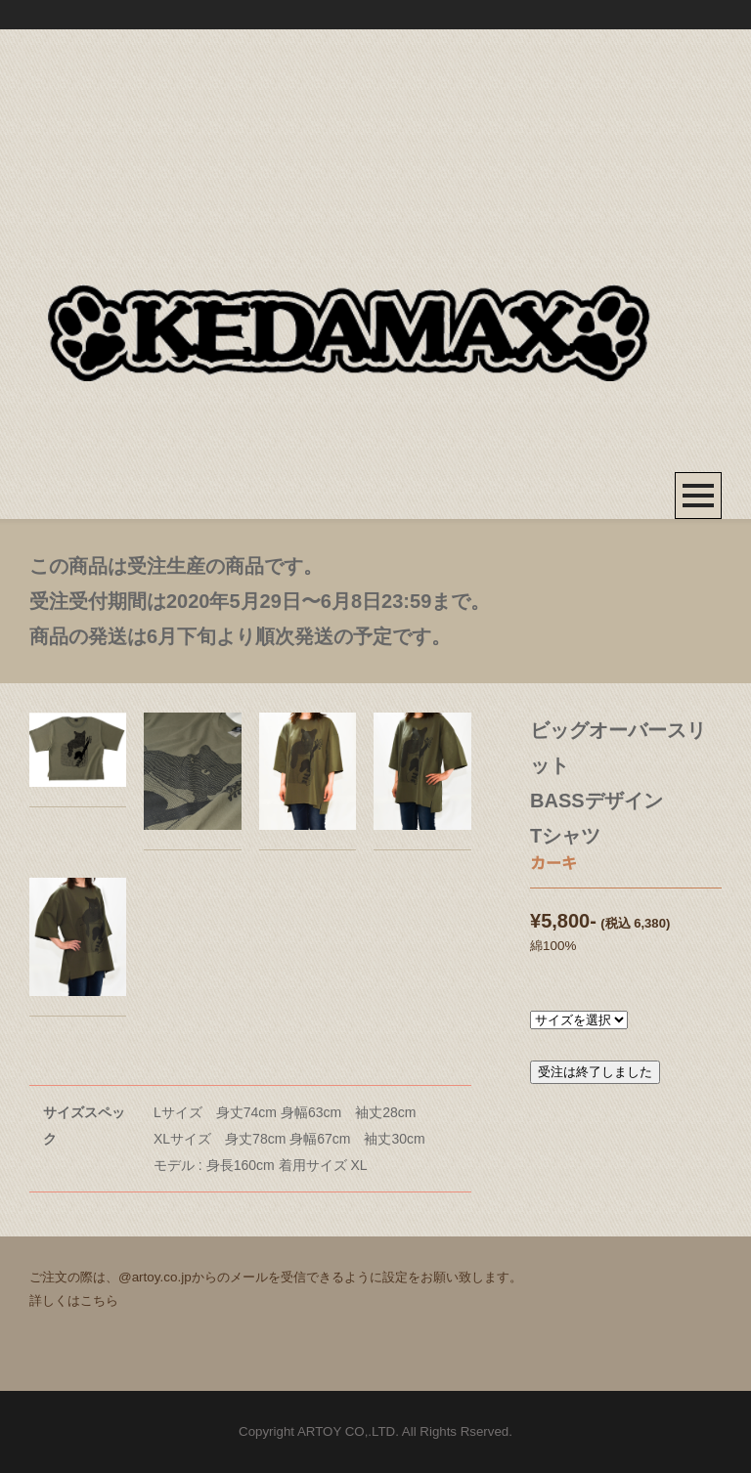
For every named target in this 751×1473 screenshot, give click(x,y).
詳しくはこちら (73, 1300)
